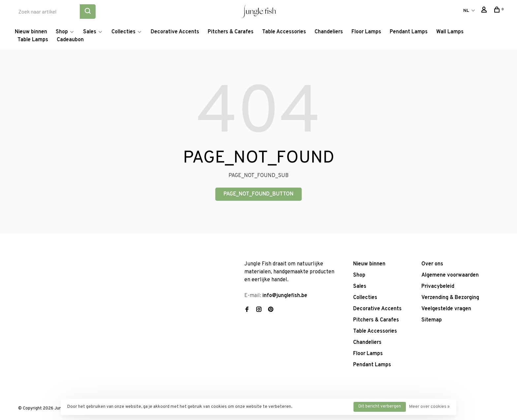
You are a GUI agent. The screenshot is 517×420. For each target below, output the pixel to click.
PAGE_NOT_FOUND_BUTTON (258, 194)
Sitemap (431, 320)
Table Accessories (284, 32)
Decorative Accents (175, 32)
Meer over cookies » (429, 406)
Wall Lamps (450, 32)
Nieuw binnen (31, 32)
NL (466, 11)
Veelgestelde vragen (446, 309)
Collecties (123, 32)
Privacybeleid (437, 286)
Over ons (432, 264)
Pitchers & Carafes (231, 32)
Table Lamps (32, 40)
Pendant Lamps (409, 32)
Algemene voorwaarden (450, 275)
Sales (89, 32)
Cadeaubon (70, 40)
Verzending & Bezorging (450, 297)
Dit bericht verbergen (379, 406)
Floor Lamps (366, 32)
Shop (62, 32)
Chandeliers (329, 32)
